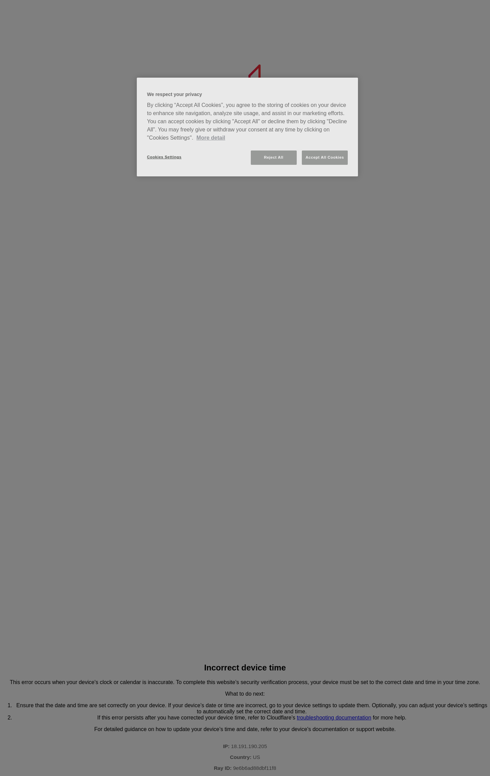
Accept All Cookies (325, 157)
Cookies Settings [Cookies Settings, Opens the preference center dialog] (164, 157)
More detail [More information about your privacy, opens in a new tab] (210, 138)
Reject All (273, 157)
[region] (247, 127)
